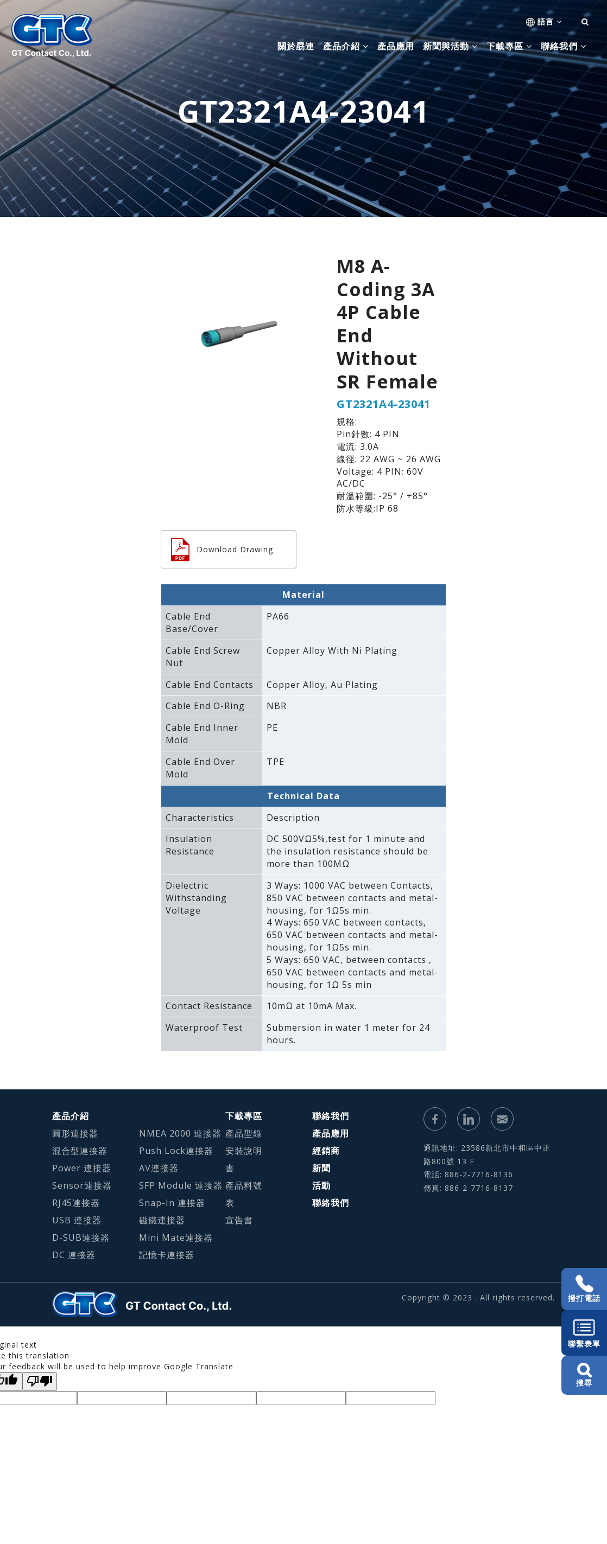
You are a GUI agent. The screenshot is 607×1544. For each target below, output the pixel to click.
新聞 (321, 1168)
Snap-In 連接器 (172, 1203)
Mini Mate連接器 (176, 1237)
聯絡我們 (330, 1116)
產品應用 (395, 46)
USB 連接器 (77, 1220)
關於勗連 (295, 46)
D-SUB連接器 (81, 1237)
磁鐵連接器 (162, 1220)
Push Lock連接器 (176, 1151)
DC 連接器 (74, 1255)
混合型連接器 (80, 1151)
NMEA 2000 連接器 (180, 1133)
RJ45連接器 (76, 1203)
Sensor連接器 (82, 1185)
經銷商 (326, 1151)
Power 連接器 (81, 1168)
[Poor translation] (39, 1381)
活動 (321, 1185)
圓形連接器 (75, 1133)
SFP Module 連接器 (181, 1185)
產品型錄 (243, 1133)
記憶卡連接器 (166, 1255)
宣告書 (239, 1220)
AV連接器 (159, 1168)
